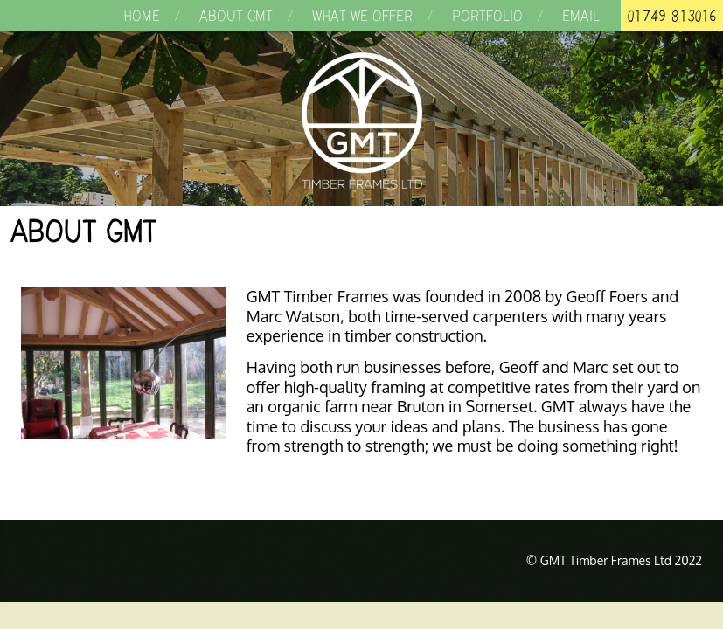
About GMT (236, 15)
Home (141, 15)
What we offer (362, 15)
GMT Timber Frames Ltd (361, 120)
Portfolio (487, 15)
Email (581, 15)
